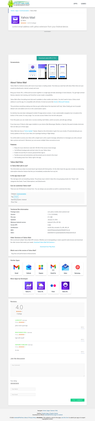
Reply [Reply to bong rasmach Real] (82, 339)
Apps (75, 4)
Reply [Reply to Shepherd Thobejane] (82, 351)
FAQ (56, 410)
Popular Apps (45, 413)
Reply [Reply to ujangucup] (82, 327)
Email (16, 196)
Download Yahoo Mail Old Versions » (44, 242)
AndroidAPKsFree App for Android (53, 415)
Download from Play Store (47, 246)
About (26, 417)
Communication (24, 10)
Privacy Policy (32, 417)
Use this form (65, 417)
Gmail (55, 102)
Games (83, 4)
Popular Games (54, 413)
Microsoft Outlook (64, 102)
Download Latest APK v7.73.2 (47, 58)
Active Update (28, 131)
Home (12, 10)
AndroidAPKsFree (19, 417)
